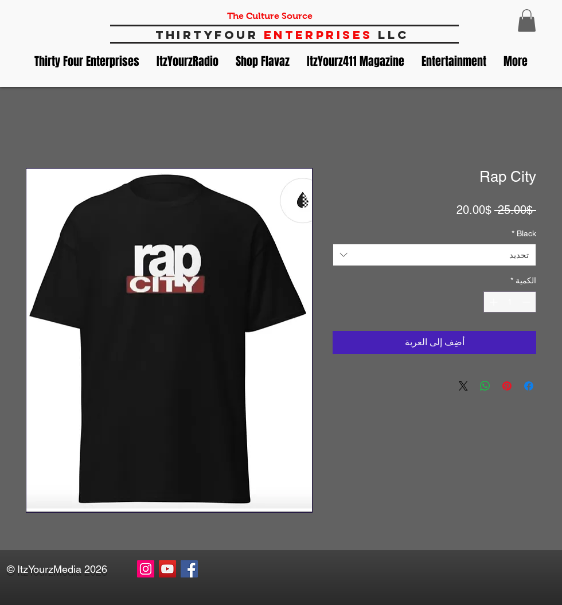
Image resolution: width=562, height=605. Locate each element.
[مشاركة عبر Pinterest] (507, 386)
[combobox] (434, 255)
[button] (526, 20)
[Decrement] (527, 302)
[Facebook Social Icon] (189, 568)
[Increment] (492, 302)
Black (524, 233)
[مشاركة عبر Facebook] (529, 386)
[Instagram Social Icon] (145, 568)
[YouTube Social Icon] (167, 568)
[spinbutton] (509, 302)
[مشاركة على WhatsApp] (485, 386)
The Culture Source (270, 16)
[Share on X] (463, 386)
